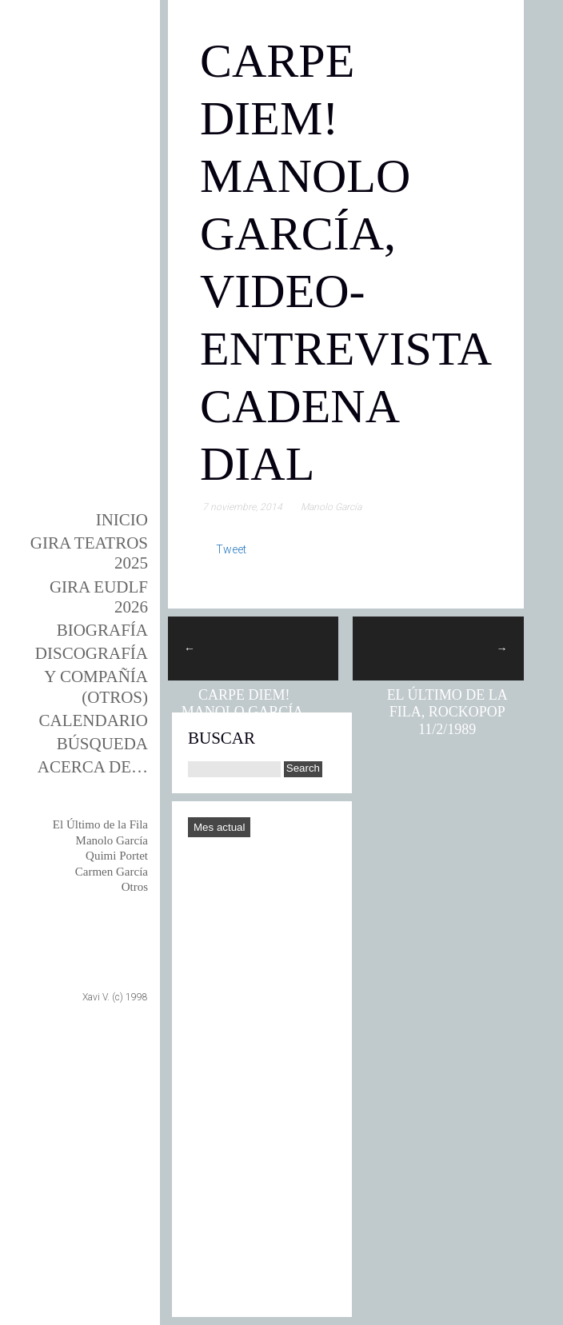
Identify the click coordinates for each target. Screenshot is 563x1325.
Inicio (122, 519)
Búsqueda (102, 743)
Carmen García (111, 871)
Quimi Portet (117, 855)
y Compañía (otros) (96, 686)
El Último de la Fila (100, 824)
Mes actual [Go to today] (219, 827)
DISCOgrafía (91, 653)
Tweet (231, 549)
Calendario (94, 720)
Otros (135, 886)
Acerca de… (93, 766)
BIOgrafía (102, 630)
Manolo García (112, 840)
